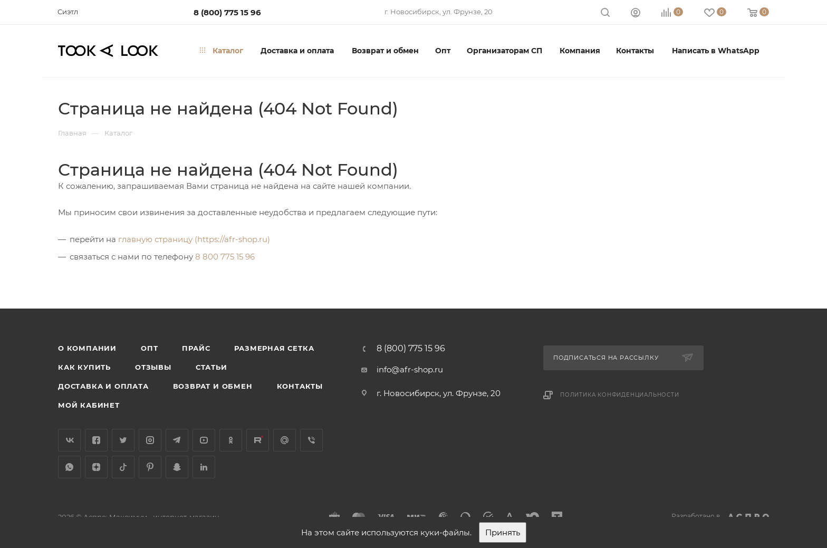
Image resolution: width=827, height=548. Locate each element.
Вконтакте (69, 440)
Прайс (196, 348)
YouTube (204, 440)
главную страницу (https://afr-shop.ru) (194, 239)
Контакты (300, 386)
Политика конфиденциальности (619, 394)
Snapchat (177, 467)
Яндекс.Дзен (96, 467)
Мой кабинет (89, 405)
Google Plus (284, 440)
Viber (311, 440)
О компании (87, 348)
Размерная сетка (274, 348)
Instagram (150, 440)
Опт (149, 348)
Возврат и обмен (213, 386)
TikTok (123, 467)
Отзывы (153, 367)
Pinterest (150, 467)
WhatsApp (69, 467)
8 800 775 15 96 (225, 257)
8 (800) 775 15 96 (227, 12)
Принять (502, 532)
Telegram (177, 440)
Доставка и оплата (103, 386)
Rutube (257, 440)
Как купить (84, 367)
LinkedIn (204, 467)
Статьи (211, 367)
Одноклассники (230, 440)
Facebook (96, 440)
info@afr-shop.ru (410, 369)
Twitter (123, 440)
